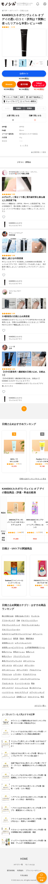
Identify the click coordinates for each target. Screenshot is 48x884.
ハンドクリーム (8, 692)
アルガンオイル (8, 683)
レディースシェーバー (23, 643)
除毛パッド (30, 652)
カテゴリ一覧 (18, 864)
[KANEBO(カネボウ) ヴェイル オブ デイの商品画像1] (24, 42)
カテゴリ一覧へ (40, 706)
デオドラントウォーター (11, 630)
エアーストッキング (36, 692)
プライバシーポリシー (33, 870)
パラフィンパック (8, 697)
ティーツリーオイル (22, 683)
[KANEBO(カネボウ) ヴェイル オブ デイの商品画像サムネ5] (39, 63)
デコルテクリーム (29, 674)
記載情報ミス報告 (38, 152)
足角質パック (21, 697)
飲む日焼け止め (8, 616)
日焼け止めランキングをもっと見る (32, 479)
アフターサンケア (8, 620)
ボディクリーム (29, 661)
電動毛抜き (30, 638)
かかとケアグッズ (21, 692)
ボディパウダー (22, 670)
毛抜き (21, 638)
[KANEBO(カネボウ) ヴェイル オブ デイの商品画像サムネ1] (6, 63)
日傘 (18, 620)
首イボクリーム (35, 688)
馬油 (32, 683)
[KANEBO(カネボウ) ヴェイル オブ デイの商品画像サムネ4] (31, 63)
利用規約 (20, 870)
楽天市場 (24, 84)
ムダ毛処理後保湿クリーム (35, 647)
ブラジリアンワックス (21, 656)
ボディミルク (18, 665)
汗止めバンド (7, 638)
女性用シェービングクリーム (13, 647)
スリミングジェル (21, 688)
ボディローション (8, 670)
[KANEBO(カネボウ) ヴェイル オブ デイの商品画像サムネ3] (22, 63)
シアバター (17, 674)
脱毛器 (15, 638)
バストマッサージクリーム (30, 679)
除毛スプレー (7, 656)
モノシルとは (30, 864)
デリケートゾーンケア (10, 679)
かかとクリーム (33, 697)
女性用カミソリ (8, 643)
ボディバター (29, 665)
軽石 (42, 697)
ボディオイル (7, 665)
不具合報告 (24, 875)
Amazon (9, 84)
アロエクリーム (35, 670)
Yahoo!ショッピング (39, 84)
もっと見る (24, 146)
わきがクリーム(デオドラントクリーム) (16, 634)
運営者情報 (11, 870)
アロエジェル (7, 674)
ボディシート (38, 634)
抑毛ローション (19, 652)
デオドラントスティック (11, 625)
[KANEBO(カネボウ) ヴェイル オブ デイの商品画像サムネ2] (14, 63)
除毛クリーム (7, 652)
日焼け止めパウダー (22, 616)
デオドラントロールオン (31, 625)
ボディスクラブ (8, 688)
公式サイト (24, 74)
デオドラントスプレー (29, 620)
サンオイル (35, 616)
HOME (24, 858)
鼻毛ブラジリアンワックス (12, 661)
